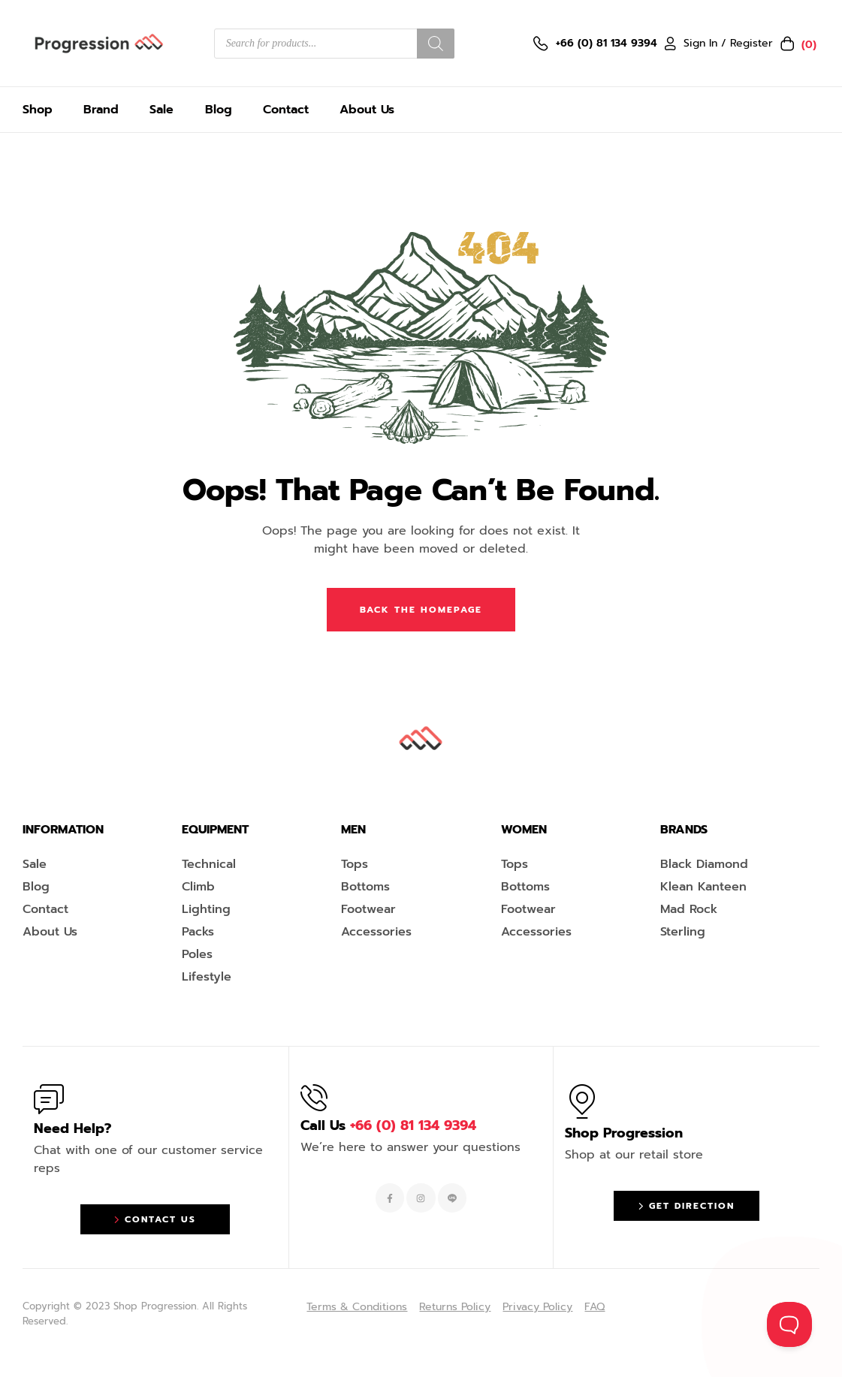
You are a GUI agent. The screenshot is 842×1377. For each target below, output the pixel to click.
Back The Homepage (421, 609)
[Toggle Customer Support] (789, 1324)
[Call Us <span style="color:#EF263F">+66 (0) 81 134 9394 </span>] (313, 1097)
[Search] (435, 44)
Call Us (388, 1125)
